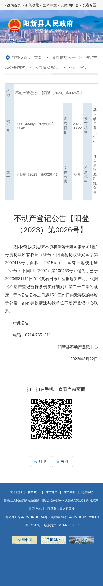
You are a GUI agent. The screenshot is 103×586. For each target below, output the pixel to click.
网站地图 (51, 492)
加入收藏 (32, 5)
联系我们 (34, 492)
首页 (38, 57)
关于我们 (16, 492)
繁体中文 (50, 5)
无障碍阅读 (69, 5)
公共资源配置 (47, 67)
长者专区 (89, 5)
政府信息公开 (64, 57)
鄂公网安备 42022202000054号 (26, 517)
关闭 (62, 461)
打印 (40, 461)
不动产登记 (78, 67)
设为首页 (14, 5)
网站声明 (69, 492)
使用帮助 (87, 492)
